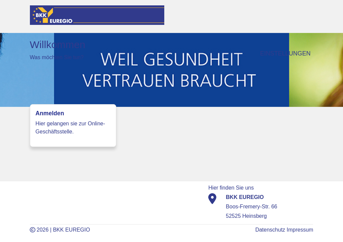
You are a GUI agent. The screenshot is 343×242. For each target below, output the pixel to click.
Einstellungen (285, 53)
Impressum (300, 230)
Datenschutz (270, 230)
